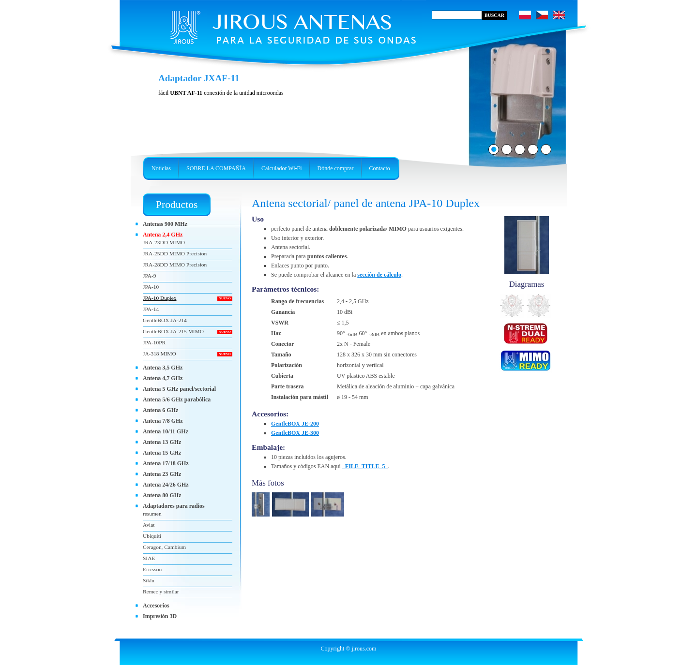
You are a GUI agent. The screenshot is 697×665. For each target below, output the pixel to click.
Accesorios (156, 605)
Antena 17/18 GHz (166, 463)
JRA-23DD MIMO (164, 242)
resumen (152, 514)
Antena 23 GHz (162, 474)
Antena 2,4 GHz (162, 234)
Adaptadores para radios (174, 506)
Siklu (148, 580)
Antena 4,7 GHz (162, 378)
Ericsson (152, 569)
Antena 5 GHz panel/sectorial (179, 389)
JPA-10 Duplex (160, 298)
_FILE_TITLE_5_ (365, 466)
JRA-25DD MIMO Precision (175, 253)
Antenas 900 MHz (165, 224)
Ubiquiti (152, 536)
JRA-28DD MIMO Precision (175, 264)
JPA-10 (151, 287)
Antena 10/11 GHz (165, 431)
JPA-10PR (154, 342)
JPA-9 (149, 276)
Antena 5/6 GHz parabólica (177, 399)
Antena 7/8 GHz (163, 421)
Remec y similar (161, 591)
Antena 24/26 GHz (166, 485)
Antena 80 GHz (162, 495)
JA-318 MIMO (159, 353)
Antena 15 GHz (162, 453)
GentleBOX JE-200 (295, 423)
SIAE (149, 558)
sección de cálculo (379, 274)
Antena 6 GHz (160, 410)
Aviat (148, 525)
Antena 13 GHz (162, 442)
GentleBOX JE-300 (295, 432)
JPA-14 (151, 309)
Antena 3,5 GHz (162, 367)
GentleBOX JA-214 (165, 320)
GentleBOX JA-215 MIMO (173, 331)
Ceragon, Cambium (164, 547)
